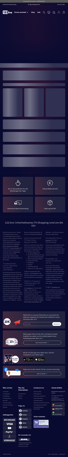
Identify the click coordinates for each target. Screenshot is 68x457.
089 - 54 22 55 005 (57, 414)
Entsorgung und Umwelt (40, 405)
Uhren (4, 246)
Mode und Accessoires (12, 246)
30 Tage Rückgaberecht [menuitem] (34, 4)
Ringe (29, 302)
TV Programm (6, 394)
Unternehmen (22, 394)
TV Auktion (6, 391)
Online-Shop (16, 252)
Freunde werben (7, 403)
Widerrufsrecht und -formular (41, 403)
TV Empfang (6, 396)
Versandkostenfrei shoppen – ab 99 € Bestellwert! (34, 1)
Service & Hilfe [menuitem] (61, 4)
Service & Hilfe (37, 391)
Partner (20, 398)
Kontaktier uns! (56, 287)
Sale (38, 12)
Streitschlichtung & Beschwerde (39, 408)
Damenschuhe (35, 302)
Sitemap (5, 407)
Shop (33, 12)
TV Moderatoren (7, 398)
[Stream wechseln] (21, 12)
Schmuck (17, 244)
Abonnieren (57, 324)
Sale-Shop (48, 240)
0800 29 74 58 (58, 408)
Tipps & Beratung (38, 398)
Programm (29, 288)
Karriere (20, 396)
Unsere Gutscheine (8, 405)
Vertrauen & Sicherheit (39, 396)
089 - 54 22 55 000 (57, 406)
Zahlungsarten (37, 394)
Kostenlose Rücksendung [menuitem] (9, 4)
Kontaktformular (38, 400)
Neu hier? (5, 400)
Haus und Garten (15, 248)
